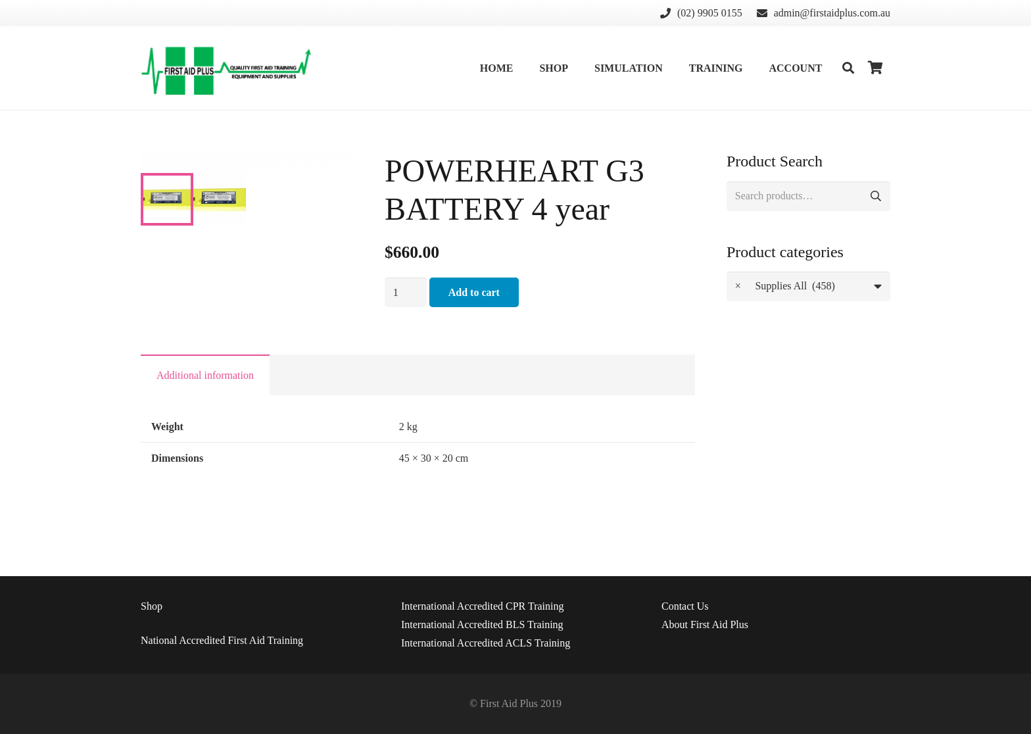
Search (875, 196)
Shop (151, 606)
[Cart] (875, 68)
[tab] (205, 403)
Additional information (205, 403)
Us (685, 606)
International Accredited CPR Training (482, 606)
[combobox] (808, 286)
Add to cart (474, 292)
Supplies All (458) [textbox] (785, 286)
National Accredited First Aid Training (222, 640)
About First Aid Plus (704, 624)
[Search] (848, 68)
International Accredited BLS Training (482, 624)
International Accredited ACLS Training (485, 642)
